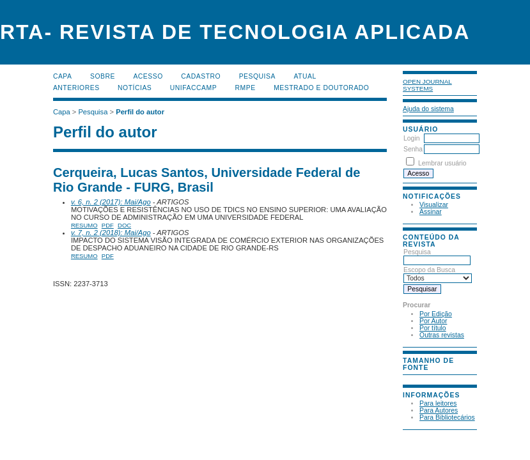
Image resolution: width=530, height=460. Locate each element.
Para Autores (438, 410)
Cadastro (201, 76)
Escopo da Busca (437, 274)
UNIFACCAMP (193, 87)
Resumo (84, 225)
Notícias (135, 87)
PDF (108, 225)
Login (411, 138)
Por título (432, 328)
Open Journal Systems (427, 85)
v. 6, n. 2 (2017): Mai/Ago (111, 202)
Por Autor (433, 321)
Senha (413, 149)
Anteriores (76, 87)
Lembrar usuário (442, 163)
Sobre (102, 76)
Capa (62, 76)
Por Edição (435, 314)
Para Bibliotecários (447, 417)
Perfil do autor (140, 112)
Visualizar (433, 204)
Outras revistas (441, 335)
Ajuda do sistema (428, 108)
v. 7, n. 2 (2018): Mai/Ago (111, 232)
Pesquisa (437, 256)
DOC (124, 225)
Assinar (430, 211)
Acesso (147, 76)
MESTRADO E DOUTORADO (321, 87)
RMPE (245, 87)
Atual (304, 76)
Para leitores (437, 403)
